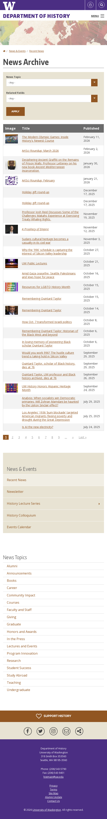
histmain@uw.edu (53, 777)
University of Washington (47, 810)
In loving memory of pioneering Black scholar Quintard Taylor (46, 343)
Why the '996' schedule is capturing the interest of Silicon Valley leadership (47, 251)
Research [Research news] (14, 660)
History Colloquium (21, 515)
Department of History (36, 16)
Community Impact (21, 595)
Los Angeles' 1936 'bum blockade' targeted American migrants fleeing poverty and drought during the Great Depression (50, 416)
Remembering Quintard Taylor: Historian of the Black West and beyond (50, 332)
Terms (53, 789)
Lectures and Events (22, 646)
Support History (53, 716)
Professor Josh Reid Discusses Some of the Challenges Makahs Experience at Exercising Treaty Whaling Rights (50, 215)
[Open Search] (101, 5)
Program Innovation (22, 653)
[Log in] (90, 5)
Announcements (19, 573)
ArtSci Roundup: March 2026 (40, 151)
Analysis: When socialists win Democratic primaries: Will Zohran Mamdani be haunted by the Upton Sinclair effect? (50, 401)
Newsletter (15, 491)
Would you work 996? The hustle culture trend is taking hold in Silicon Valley (48, 354)
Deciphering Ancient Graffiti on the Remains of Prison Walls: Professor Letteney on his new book (50, 165)
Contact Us (53, 801)
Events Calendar (19, 527)
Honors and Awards (22, 631)
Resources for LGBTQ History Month (46, 287)
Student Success (19, 668)
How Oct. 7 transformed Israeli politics (47, 322)
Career (12, 588)
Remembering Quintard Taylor (41, 298)
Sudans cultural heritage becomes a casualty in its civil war (45, 240)
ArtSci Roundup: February (38, 180)
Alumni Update (53, 797)
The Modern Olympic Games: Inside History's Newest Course (45, 138)
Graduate (14, 624)
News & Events (17, 51)
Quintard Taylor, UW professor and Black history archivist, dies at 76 (48, 376)
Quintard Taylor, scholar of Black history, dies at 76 (48, 365)
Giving (11, 617)
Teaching (14, 682)
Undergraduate (18, 690)
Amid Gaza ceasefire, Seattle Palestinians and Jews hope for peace (49, 275)
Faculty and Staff (19, 610)
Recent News (36, 51)
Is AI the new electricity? (37, 427)
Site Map (53, 793)
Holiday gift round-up (35, 192)
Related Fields (15, 93)
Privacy (53, 785)
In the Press (16, 639)
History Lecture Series (23, 503)
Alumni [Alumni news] (12, 566)
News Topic (13, 77)
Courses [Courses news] (13, 602)
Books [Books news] (11, 580)
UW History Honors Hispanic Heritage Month (46, 388)
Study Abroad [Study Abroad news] (17, 675)
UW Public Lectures (34, 263)
